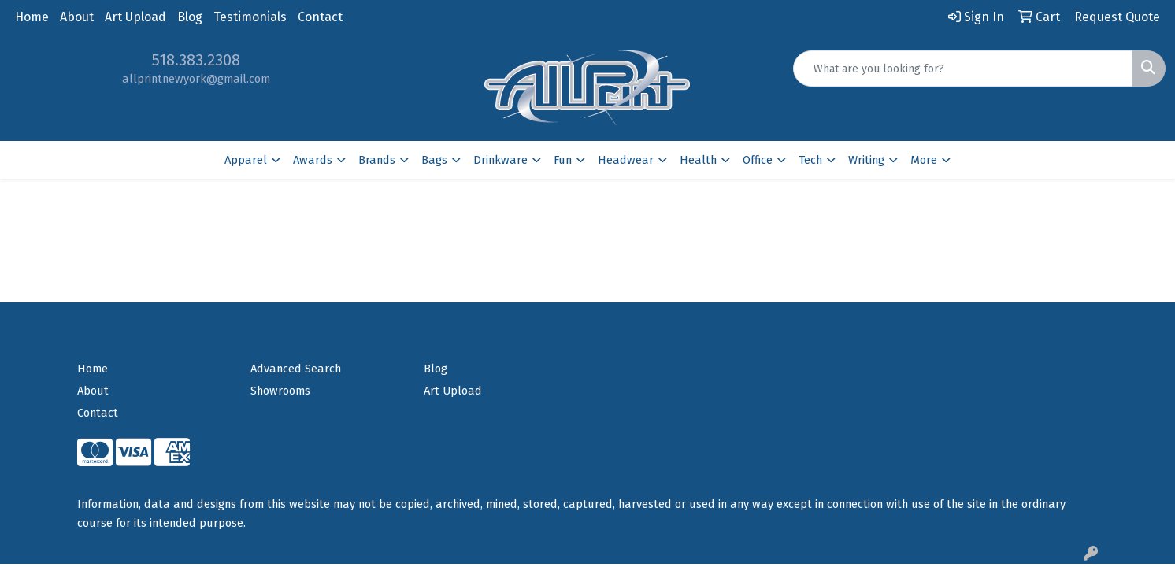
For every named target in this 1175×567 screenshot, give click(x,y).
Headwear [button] (626, 160)
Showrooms (280, 391)
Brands (376, 160)
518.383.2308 (196, 59)
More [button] (923, 160)
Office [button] (758, 160)
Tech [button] (810, 160)
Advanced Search (295, 368)
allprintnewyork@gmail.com (196, 79)
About (77, 16)
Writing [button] (866, 160)
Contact (320, 16)
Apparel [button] (245, 160)
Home (32, 16)
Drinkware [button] (500, 160)
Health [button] (698, 160)
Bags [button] (434, 160)
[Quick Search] (962, 68)
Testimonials (250, 16)
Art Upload (135, 16)
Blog (189, 16)
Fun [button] (563, 160)
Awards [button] (312, 160)
